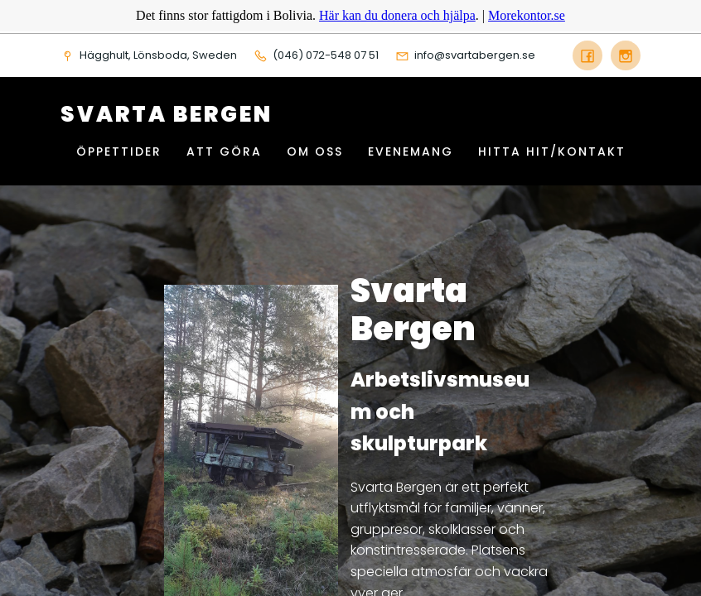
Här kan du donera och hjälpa (397, 15)
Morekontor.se (526, 15)
